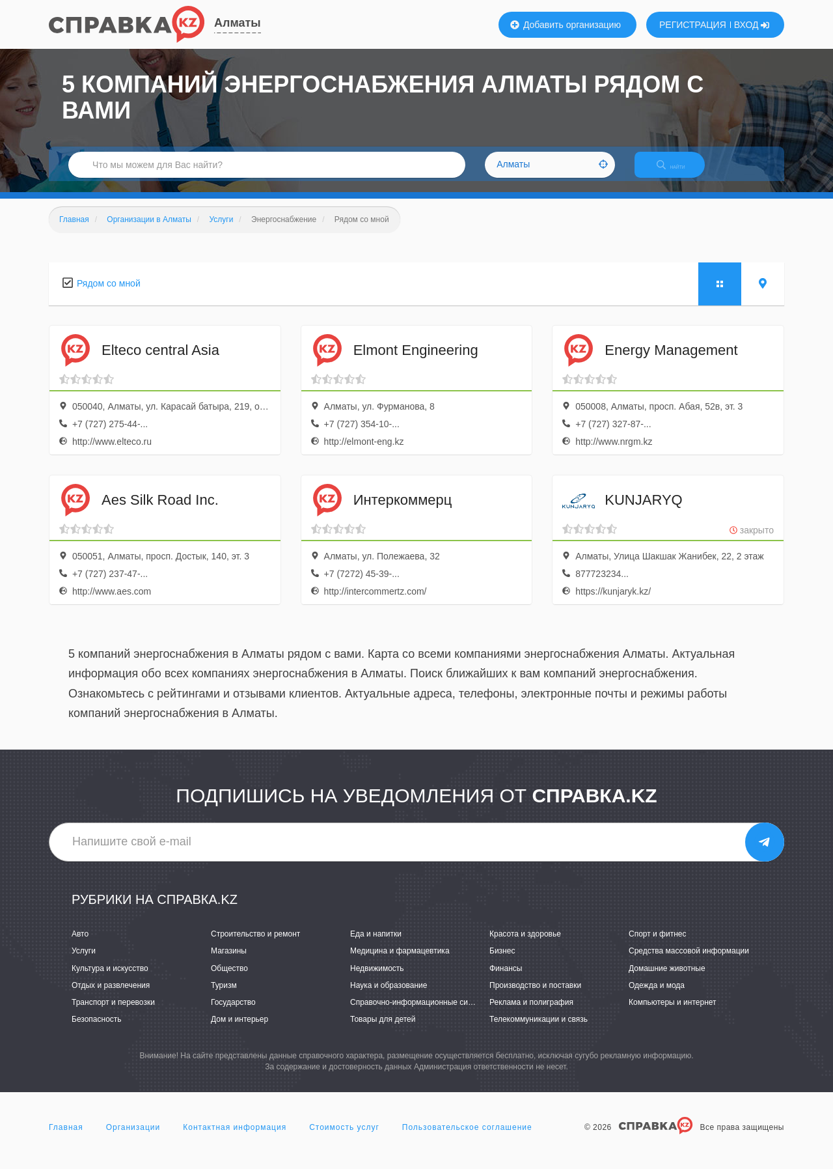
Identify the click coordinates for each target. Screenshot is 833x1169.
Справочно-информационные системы (420, 1013)
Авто (80, 945)
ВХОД (752, 25)
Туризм (224, 996)
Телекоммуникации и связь (538, 1030)
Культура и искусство (110, 979)
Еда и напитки (376, 945)
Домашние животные (667, 979)
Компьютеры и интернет (673, 1013)
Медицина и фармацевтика (400, 962)
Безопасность (97, 1030)
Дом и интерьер (239, 1030)
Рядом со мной (109, 294)
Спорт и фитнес (658, 945)
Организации (133, 1139)
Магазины (229, 962)
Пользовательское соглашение (467, 1139)
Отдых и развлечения (111, 996)
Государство (233, 1013)
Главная (66, 1139)
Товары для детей (382, 1030)
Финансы (505, 979)
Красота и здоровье (525, 945)
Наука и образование (388, 996)
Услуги (84, 962)
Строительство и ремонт (255, 945)
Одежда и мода (657, 996)
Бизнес (502, 962)
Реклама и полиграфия (531, 1013)
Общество (229, 979)
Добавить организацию (565, 25)
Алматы (237, 22)
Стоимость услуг (344, 1139)
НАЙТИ (680, 172)
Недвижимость (377, 979)
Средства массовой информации (689, 962)
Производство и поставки (535, 996)
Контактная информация (234, 1139)
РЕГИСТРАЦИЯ (692, 25)
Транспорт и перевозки (113, 1013)
